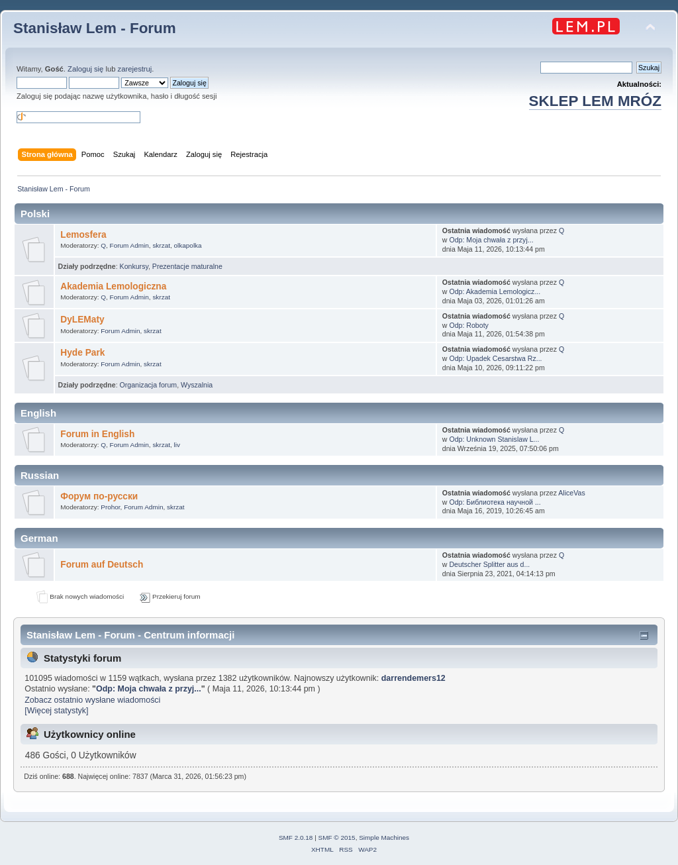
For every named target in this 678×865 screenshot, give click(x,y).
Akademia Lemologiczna (113, 286)
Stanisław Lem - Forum (94, 28)
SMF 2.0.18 (296, 837)
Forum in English (97, 434)
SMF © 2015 (337, 837)
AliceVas (571, 493)
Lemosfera (83, 235)
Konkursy (134, 266)
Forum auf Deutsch (101, 565)
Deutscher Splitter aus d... (489, 564)
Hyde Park (82, 353)
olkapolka (188, 245)
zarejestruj (135, 69)
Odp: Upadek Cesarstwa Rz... (495, 358)
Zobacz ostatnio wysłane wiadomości (92, 700)
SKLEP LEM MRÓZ (595, 101)
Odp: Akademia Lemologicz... (494, 291)
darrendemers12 (413, 678)
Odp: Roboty (468, 325)
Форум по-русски (99, 496)
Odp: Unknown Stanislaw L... (494, 439)
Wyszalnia (197, 385)
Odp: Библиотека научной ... (494, 502)
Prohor (110, 507)
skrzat (161, 245)
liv (177, 444)
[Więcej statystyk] (56, 710)
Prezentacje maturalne (187, 266)
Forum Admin (129, 245)
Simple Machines (384, 837)
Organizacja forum (148, 385)
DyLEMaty (82, 320)
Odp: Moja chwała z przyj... (491, 240)
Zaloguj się (85, 69)
